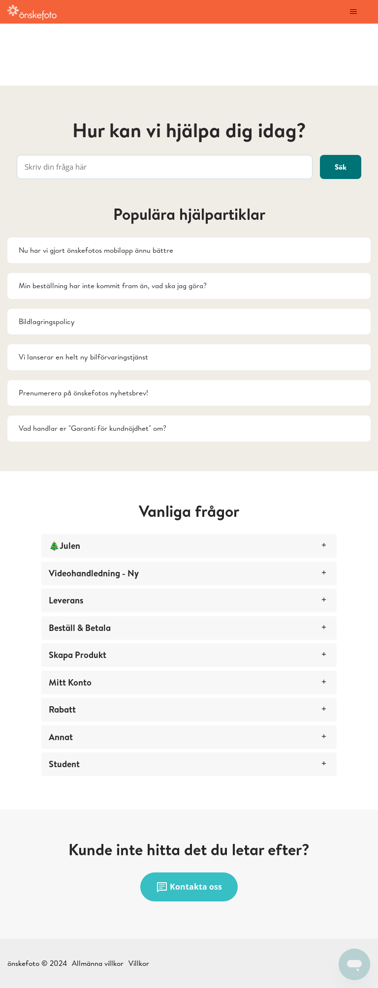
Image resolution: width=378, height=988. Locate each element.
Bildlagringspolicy (47, 321)
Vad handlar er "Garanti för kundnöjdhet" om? (92, 428)
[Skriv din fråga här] (165, 167)
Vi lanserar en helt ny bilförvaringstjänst (83, 357)
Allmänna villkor (98, 963)
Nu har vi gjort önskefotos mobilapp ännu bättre (96, 250)
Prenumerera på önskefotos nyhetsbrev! (83, 393)
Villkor (138, 963)
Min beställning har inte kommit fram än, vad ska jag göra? (113, 285)
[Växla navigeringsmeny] (353, 12)
